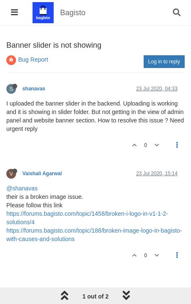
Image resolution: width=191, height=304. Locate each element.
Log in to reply (164, 62)
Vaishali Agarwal (42, 173)
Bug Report (33, 59)
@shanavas (22, 188)
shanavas (33, 89)
